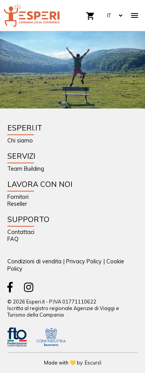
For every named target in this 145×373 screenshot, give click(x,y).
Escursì (93, 362)
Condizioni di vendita (34, 261)
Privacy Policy (84, 261)
